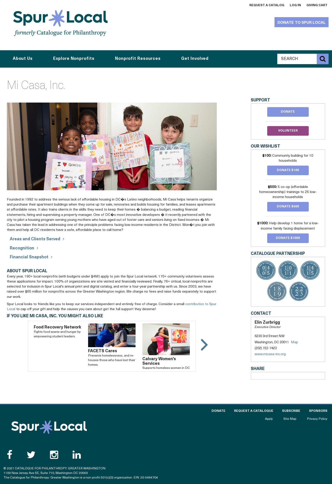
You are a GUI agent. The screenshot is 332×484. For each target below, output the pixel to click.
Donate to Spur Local (301, 23)
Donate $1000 (288, 238)
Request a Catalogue (253, 411)
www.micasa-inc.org (275, 354)
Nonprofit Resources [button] (138, 59)
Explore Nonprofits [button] (73, 59)
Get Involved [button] (195, 59)
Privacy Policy (317, 419)
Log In (295, 5)
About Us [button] (23, 59)
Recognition (22, 248)
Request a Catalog (266, 5)
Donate (288, 112)
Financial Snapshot (29, 257)
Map (294, 342)
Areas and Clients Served (35, 239)
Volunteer (288, 130)
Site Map (289, 419)
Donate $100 (288, 170)
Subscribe (291, 411)
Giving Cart (316, 5)
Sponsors (318, 411)
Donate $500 (288, 206)
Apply (269, 419)
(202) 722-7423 (266, 348)
